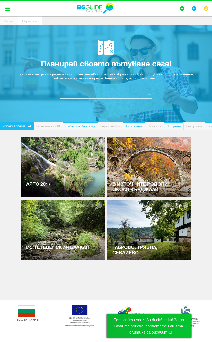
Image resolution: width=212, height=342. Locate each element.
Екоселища (154, 126)
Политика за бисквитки (149, 332)
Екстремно (174, 126)
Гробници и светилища (80, 126)
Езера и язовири (110, 126)
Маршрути (30, 21)
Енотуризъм (194, 126)
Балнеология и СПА (48, 126)
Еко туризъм (134, 126)
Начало (9, 21)
